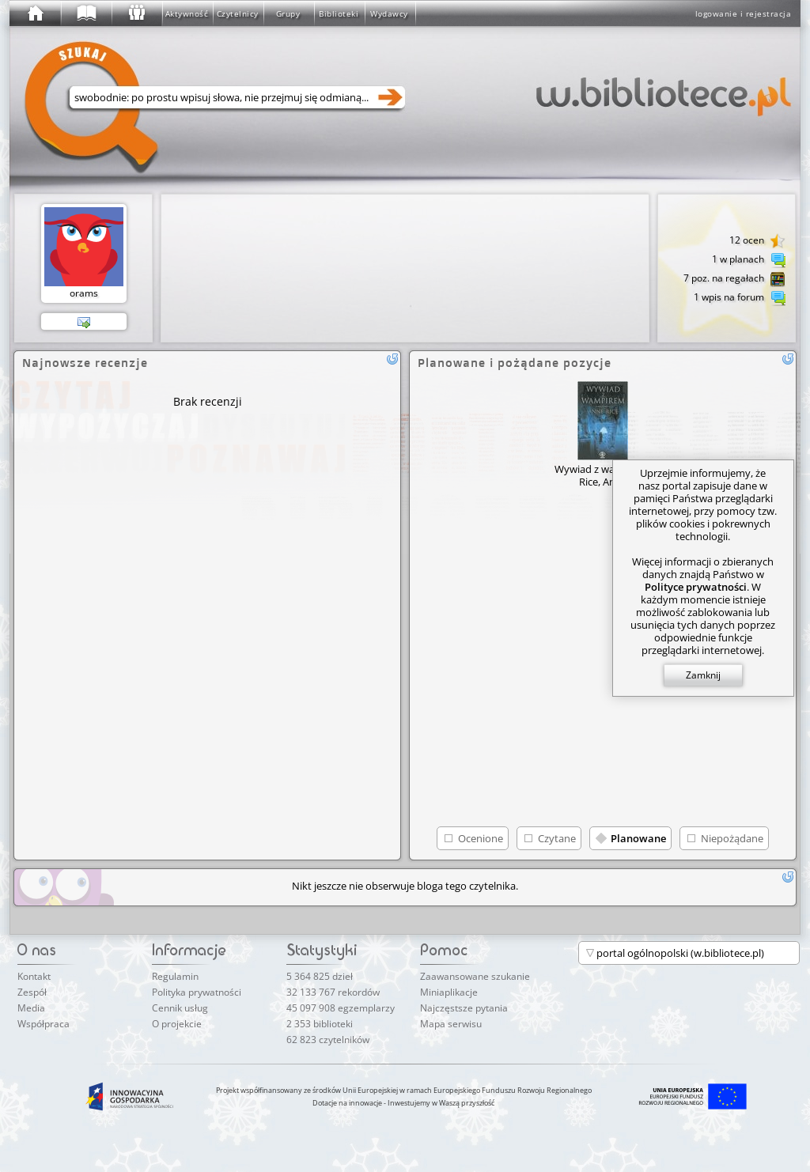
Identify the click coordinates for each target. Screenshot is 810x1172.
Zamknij (703, 675)
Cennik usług (180, 1008)
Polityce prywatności (696, 587)
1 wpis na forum (739, 298)
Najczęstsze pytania (464, 1008)
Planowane (638, 838)
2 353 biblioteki (319, 1023)
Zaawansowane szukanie (475, 976)
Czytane (557, 838)
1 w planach (748, 260)
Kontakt (34, 976)
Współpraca (43, 1023)
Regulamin (175, 976)
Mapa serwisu (451, 1023)
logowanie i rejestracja (743, 13)
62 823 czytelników (327, 1039)
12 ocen (757, 241)
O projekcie (177, 1023)
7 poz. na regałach (734, 279)
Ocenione (480, 838)
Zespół (32, 992)
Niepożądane (732, 838)
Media (31, 1008)
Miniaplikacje (449, 992)
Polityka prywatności (196, 992)
